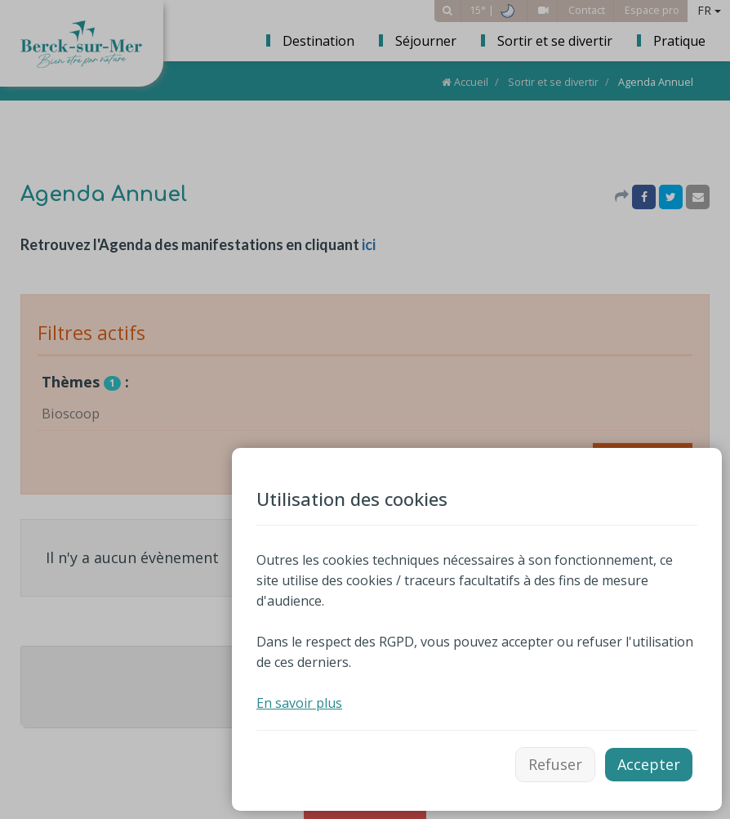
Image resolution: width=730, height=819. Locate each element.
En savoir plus (299, 703)
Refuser (555, 764)
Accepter (648, 764)
